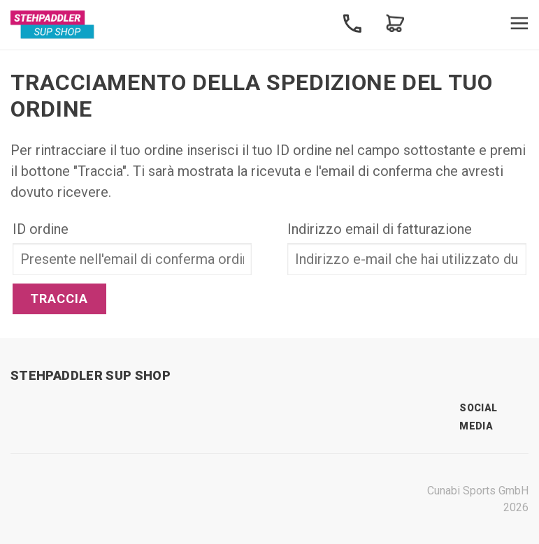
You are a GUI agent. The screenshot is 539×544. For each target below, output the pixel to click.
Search (438, 23)
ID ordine (41, 229)
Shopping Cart (395, 23)
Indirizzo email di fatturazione (379, 229)
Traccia (59, 298)
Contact (352, 23)
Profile (480, 23)
